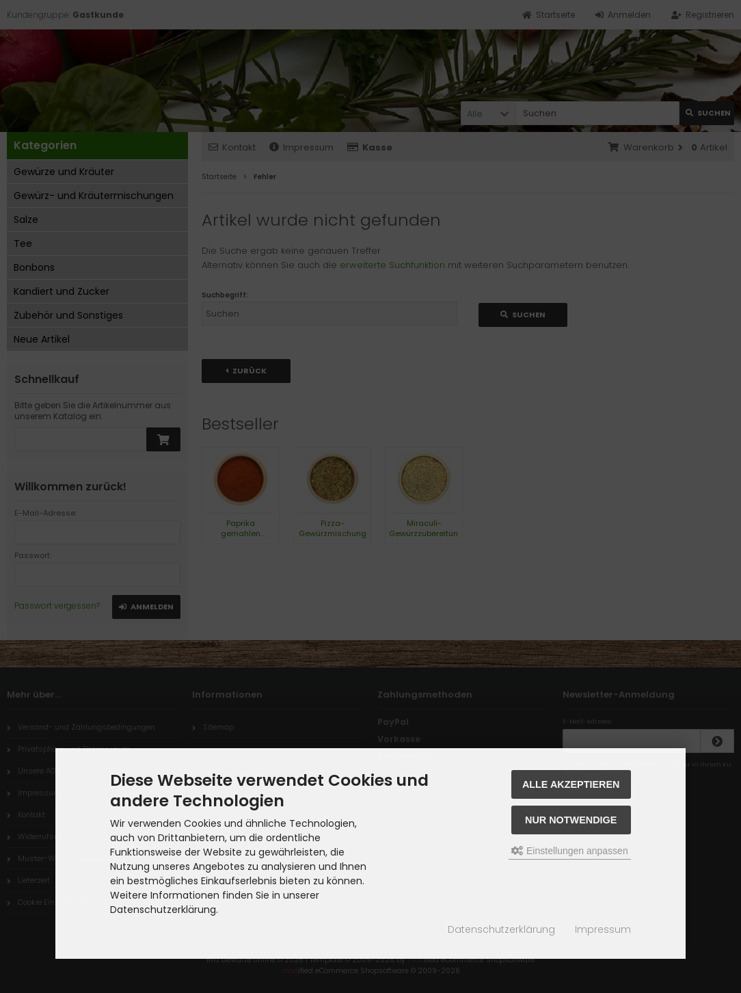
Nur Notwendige (571, 820)
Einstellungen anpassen (569, 850)
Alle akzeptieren (571, 784)
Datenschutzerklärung (501, 929)
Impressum (603, 929)
